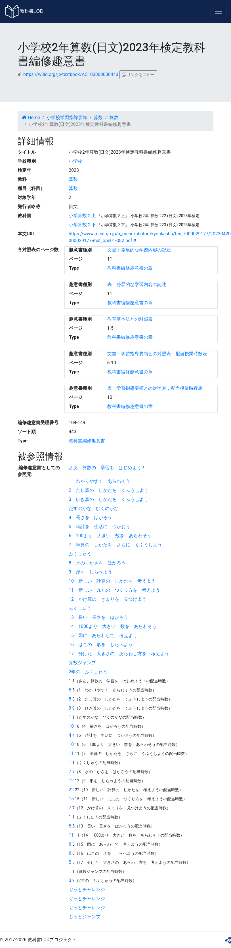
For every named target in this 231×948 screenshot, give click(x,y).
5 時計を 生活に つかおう (99, 526)
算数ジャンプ (82, 662)
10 (71, 726)
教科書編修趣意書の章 (130, 268)
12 (71, 780)
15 (71, 798)
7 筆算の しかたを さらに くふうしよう (115, 544)
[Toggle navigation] (218, 11)
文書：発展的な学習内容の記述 (139, 250)
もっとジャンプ (84, 916)
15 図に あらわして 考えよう (103, 635)
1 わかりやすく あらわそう (99, 481)
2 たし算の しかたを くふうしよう (108, 490)
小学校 (75, 161)
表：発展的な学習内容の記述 (136, 284)
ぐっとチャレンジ (87, 889)
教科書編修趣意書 (87, 440)
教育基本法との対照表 (130, 319)
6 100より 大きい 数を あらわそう (110, 535)
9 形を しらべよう (90, 572)
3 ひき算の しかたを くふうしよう (108, 499)
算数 (98, 117)
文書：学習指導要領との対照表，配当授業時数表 (157, 353)
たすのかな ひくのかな (94, 508)
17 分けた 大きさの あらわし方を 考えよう (119, 653)
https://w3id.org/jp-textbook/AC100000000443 (70, 74)
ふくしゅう (80, 553)
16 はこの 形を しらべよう (101, 644)
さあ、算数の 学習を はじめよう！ (107, 467)
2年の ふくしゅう (88, 671)
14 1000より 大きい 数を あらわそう (113, 626)
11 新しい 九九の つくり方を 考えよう (114, 590)
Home (31, 117)
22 (71, 789)
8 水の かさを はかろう (97, 563)
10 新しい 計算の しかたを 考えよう (112, 581)
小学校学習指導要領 (67, 117)
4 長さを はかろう (90, 517)
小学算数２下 (82, 224)
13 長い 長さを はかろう (98, 617)
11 (71, 753)
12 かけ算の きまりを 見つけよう (107, 599)
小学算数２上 (82, 215)
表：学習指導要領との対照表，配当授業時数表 (155, 388)
